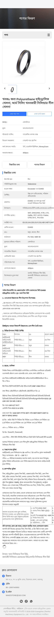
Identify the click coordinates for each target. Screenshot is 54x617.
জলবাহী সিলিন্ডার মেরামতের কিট (15, 557)
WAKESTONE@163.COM (16, 595)
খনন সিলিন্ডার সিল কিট (18, 554)
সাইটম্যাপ (20, 609)
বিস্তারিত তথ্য (14, 165)
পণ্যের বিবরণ (39, 165)
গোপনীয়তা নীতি (9, 609)
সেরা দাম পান (15, 114)
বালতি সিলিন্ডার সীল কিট (39, 557)
